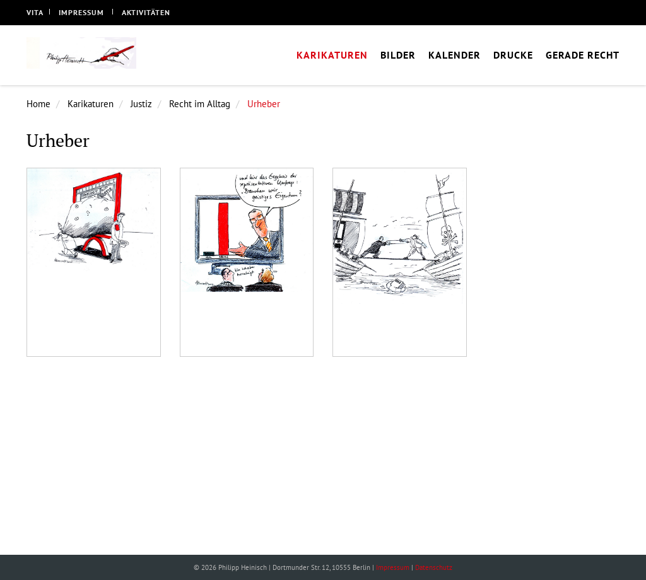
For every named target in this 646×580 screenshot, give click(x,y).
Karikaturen (91, 104)
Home (38, 104)
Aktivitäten (146, 12)
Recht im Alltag (199, 104)
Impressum (81, 12)
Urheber (263, 104)
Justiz (141, 104)
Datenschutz (433, 567)
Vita (35, 12)
